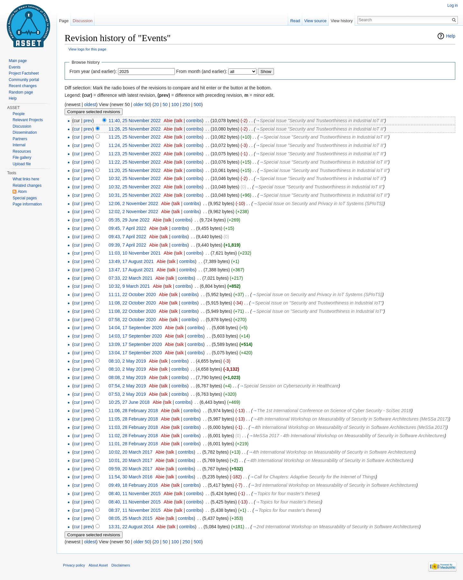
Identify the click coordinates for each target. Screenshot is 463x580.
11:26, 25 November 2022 (135, 128)
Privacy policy (74, 565)
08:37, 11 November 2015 (135, 510)
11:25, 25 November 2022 (135, 137)
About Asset (98, 565)
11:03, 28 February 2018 (133, 427)
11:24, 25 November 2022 (135, 145)
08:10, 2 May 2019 (127, 361)
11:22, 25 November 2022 (135, 162)
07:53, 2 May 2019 (127, 394)
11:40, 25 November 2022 (135, 120)
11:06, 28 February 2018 (133, 410)
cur (77, 128)
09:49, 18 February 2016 (133, 485)
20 (156, 104)
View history (342, 20)
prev (88, 120)
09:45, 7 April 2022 (127, 228)
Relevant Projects (28, 120)
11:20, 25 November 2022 (135, 170)
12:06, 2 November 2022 (133, 203)
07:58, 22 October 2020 (132, 319)
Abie (168, 120)
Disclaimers (120, 565)
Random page (21, 92)
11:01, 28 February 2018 (133, 443)
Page (63, 20)
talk (179, 120)
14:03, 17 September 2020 (135, 336)
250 (186, 104)
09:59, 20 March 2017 (130, 468)
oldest (90, 104)
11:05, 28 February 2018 (133, 418)
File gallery (22, 157)
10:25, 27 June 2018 (129, 402)
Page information (27, 204)
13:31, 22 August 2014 (131, 526)
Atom (22, 191)
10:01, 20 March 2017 (130, 460)
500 (197, 104)
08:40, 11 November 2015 (135, 493)
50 (165, 104)
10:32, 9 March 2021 (129, 286)
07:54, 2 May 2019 (127, 385)
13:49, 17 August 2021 (131, 261)
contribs (194, 120)
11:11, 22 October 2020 (132, 294)
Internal (19, 145)
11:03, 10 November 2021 (135, 253)
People (18, 114)
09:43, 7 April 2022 (127, 236)
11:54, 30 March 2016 (130, 476)
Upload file (22, 164)
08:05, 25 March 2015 (130, 518)
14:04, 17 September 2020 (135, 327)
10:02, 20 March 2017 (130, 452)
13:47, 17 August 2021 (131, 269)
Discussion (83, 20)
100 (175, 104)
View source (315, 20)
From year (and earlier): (93, 71)
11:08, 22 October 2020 (132, 302)
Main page (18, 61)
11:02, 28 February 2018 (133, 435)
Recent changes (23, 86)
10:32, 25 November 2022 (135, 178)
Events (15, 67)
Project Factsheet (24, 73)
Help (450, 36)
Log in (452, 5)
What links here (26, 179)
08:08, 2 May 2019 (127, 377)
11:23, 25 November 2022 (135, 153)
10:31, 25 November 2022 (135, 195)
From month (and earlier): (201, 71)
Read (295, 20)
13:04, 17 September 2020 (135, 352)
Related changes (27, 185)
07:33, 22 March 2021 (130, 278)
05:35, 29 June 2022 (129, 219)
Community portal (24, 79)
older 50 (141, 104)
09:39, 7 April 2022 (127, 245)
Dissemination (25, 132)
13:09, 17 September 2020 (135, 344)
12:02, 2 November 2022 (133, 211)
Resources (22, 151)
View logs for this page (87, 49)
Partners (20, 139)
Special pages (25, 198)
